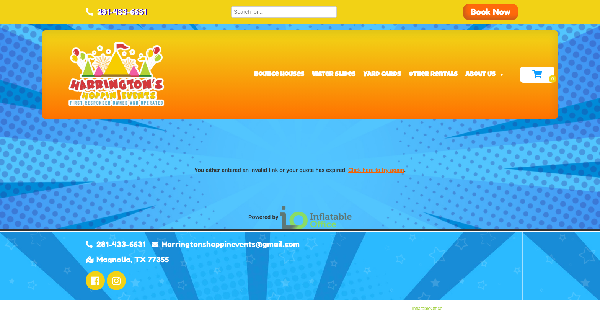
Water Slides (333, 74)
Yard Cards (382, 74)
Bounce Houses (279, 74)
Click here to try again (376, 170)
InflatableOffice (427, 308)
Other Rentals (433, 74)
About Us (485, 74)
